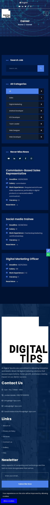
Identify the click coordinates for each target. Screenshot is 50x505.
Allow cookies (8, 501)
